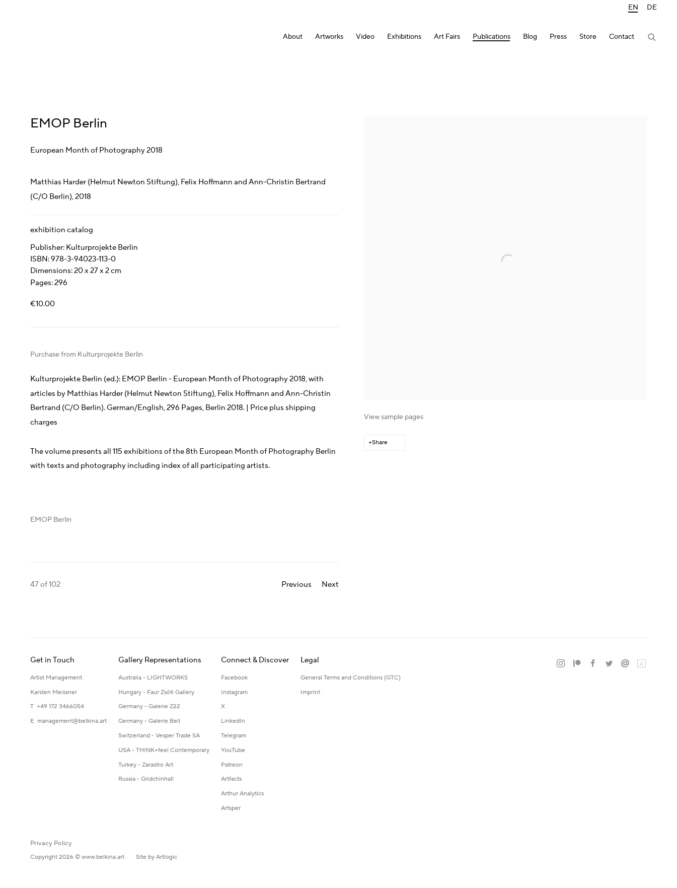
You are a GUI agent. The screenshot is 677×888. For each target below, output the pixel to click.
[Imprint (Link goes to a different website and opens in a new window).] (310, 693)
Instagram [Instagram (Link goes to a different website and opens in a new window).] (234, 692)
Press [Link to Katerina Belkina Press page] (558, 37)
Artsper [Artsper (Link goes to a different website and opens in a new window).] (231, 808)
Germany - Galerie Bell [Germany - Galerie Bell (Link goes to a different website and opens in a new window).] (149, 721)
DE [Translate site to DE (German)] (652, 8)
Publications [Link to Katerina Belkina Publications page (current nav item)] (491, 37)
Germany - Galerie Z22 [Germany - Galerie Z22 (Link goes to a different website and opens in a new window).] (149, 706)
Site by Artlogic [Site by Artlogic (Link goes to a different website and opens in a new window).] (156, 857)
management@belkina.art (72, 721)
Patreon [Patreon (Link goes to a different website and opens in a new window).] (232, 765)
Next (330, 584)
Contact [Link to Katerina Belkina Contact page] (621, 37)
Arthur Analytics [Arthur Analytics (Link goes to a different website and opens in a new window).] (242, 793)
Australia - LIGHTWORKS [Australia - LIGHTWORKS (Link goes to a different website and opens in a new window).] (153, 677)
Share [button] (380, 442)
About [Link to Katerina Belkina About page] (293, 37)
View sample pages (393, 417)
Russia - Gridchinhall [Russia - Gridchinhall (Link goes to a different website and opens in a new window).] (146, 779)
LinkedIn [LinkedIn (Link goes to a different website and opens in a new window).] (233, 721)
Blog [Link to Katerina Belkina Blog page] (530, 37)
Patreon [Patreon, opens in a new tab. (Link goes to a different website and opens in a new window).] (576, 663)
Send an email (625, 663)
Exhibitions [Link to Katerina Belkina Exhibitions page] (404, 37)
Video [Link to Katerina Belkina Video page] (365, 37)
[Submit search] (652, 38)
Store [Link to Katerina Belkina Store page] (587, 37)
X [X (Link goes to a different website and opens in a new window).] (223, 706)
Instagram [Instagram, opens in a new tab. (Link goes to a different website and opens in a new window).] (560, 663)
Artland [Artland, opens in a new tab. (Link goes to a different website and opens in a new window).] (641, 663)
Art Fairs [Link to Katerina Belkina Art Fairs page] (447, 37)
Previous (296, 584)
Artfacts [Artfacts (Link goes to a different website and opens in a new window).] (231, 779)
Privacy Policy (51, 843)
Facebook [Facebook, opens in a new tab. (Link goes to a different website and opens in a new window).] (593, 663)
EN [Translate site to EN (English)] (633, 8)
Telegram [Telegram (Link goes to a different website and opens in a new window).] (233, 735)
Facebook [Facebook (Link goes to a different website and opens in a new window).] (234, 677)
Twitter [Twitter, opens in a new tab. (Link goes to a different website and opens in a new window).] (609, 663)
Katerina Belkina (60, 38)
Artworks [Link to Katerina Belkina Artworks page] (329, 37)
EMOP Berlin (50, 519)
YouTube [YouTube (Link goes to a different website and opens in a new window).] (233, 750)
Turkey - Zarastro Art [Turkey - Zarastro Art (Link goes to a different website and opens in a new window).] (145, 765)
